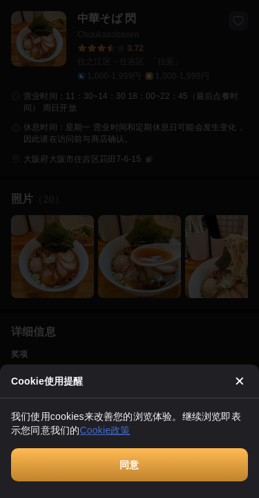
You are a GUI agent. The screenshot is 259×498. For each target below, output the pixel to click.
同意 (129, 464)
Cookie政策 (104, 430)
